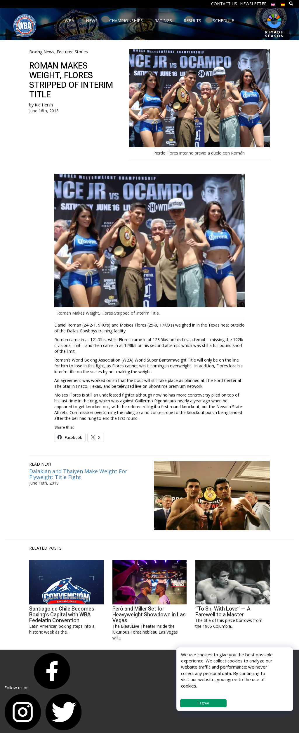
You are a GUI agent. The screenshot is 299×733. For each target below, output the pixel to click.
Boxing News (41, 52)
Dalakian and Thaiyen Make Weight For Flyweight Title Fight (78, 474)
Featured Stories (72, 52)
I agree (203, 703)
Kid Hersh (44, 105)
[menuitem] (273, 3)
